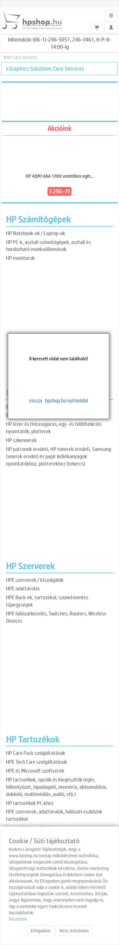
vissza (35, 400)
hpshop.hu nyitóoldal (66, 400)
